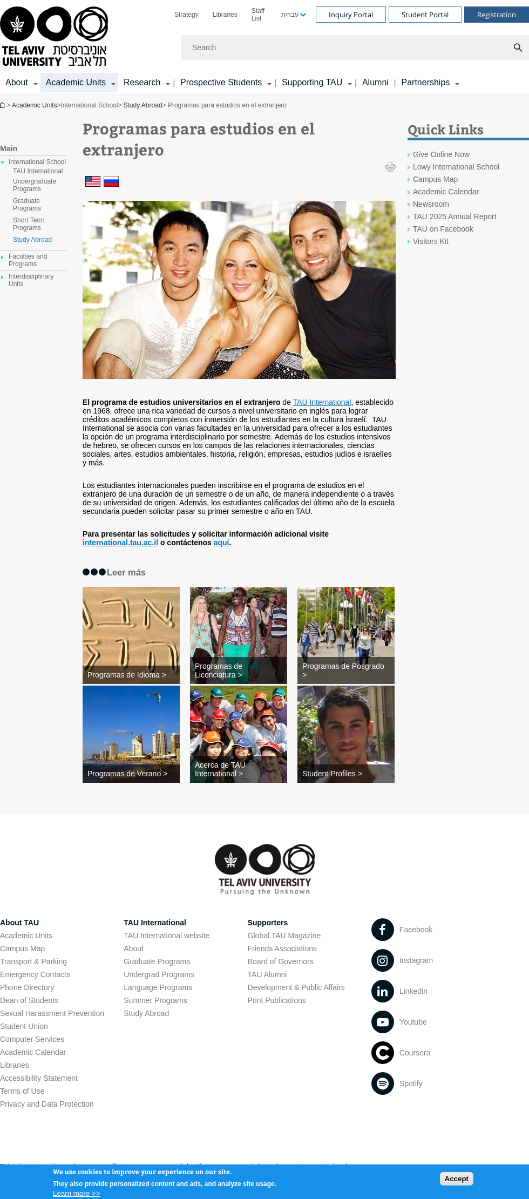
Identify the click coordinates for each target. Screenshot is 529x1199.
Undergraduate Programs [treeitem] (34, 185)
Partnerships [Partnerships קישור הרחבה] (425, 82)
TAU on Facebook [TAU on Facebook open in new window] (443, 229)
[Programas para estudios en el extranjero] (92, 183)
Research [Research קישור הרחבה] (142, 82)
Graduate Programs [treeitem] (27, 204)
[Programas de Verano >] (131, 773)
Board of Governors (281, 961)
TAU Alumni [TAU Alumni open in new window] (267, 974)
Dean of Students (29, 1000)
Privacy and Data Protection (47, 1104)
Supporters (268, 922)
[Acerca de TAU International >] (238, 769)
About (134, 948)
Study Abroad (143, 105)
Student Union (24, 1026)
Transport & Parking (33, 961)
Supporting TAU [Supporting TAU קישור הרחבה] (312, 82)
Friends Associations (282, 948)
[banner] (264, 46)
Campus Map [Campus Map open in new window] (435, 179)
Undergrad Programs (159, 974)
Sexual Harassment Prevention (52, 1013)
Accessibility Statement (39, 1078)
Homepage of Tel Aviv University (3, 105)
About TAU (19, 922)
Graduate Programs (157, 961)
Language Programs (158, 987)
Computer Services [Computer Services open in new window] (32, 1039)
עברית (290, 14)
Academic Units (34, 105)
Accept (457, 1182)
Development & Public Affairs (296, 987)
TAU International (155, 922)
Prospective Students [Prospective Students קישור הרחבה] (221, 82)
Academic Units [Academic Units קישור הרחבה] (76, 82)
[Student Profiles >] (346, 773)
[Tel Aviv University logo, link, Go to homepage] (56, 36)
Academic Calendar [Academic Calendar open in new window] (446, 191)
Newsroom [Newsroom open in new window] (431, 204)
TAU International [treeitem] (38, 171)
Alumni (375, 82)
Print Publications (277, 1000)
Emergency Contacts (35, 974)
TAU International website (166, 935)
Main (8, 148)
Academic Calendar (33, 1052)
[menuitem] (186, 14)
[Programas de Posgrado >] (346, 670)
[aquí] (221, 542)
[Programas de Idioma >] (131, 674)
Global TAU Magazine (284, 935)
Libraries (225, 14)
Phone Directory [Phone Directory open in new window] (27, 987)
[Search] (355, 47)
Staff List (258, 14)
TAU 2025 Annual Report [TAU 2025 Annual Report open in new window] (455, 216)
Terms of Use (22, 1091)
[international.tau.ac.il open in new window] (120, 542)
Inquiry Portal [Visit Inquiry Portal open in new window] (351, 14)
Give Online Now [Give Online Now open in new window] (441, 154)
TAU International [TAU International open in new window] (322, 402)
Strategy (186, 14)
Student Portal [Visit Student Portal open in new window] (425, 14)
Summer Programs (155, 1000)
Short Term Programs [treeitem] (28, 224)
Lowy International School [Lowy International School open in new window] (456, 166)
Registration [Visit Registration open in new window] (496, 14)
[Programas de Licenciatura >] (238, 670)
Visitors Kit (431, 241)
